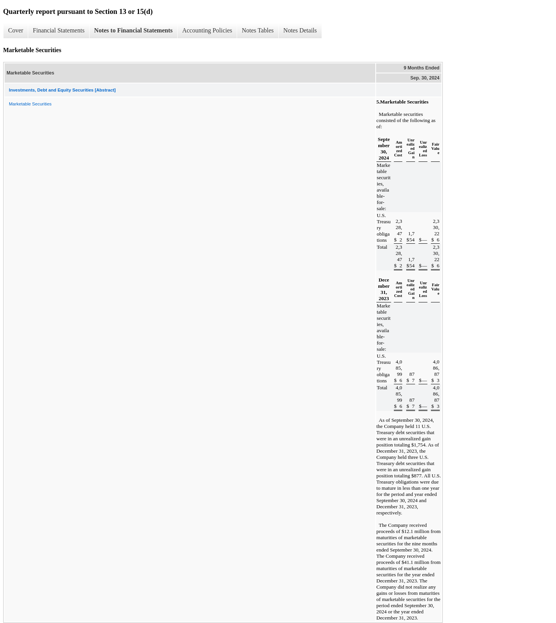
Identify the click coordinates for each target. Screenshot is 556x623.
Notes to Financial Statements (133, 30)
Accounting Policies (207, 30)
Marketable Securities (30, 104)
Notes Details (300, 30)
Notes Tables (258, 30)
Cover (15, 30)
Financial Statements (59, 30)
